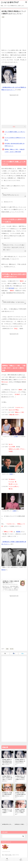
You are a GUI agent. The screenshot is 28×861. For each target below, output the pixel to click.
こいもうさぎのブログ (10, 2)
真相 (7, 648)
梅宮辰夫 (3, 569)
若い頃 (11, 648)
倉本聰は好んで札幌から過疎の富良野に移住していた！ (7, 794)
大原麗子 (14, 510)
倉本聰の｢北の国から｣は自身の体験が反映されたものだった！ (20, 795)
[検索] (13, 836)
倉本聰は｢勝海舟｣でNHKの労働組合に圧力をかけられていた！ (20, 762)
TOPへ (21, 859)
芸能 (3, 17)
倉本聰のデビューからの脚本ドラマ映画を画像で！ (7, 811)
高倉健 (10, 474)
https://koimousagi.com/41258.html (10, 584)
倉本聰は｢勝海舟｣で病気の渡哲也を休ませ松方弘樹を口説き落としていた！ (7, 762)
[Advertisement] (14, 33)
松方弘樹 (11, 288)
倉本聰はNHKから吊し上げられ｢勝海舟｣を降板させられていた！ (20, 779)
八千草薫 (16, 436)
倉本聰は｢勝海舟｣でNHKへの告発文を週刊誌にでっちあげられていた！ (7, 779)
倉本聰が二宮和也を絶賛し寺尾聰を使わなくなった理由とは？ (20, 812)
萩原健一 (18, 531)
